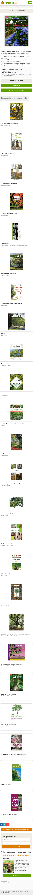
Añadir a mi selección (16, 90)
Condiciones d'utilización (6, 882)
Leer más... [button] (16, 875)
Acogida (2, 6)
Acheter (16, 85)
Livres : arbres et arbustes (11, 6)
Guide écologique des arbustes (23, 6)
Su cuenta (3, 887)
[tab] (14, 98)
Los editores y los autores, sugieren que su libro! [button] (16, 829)
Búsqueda (16, 846)
